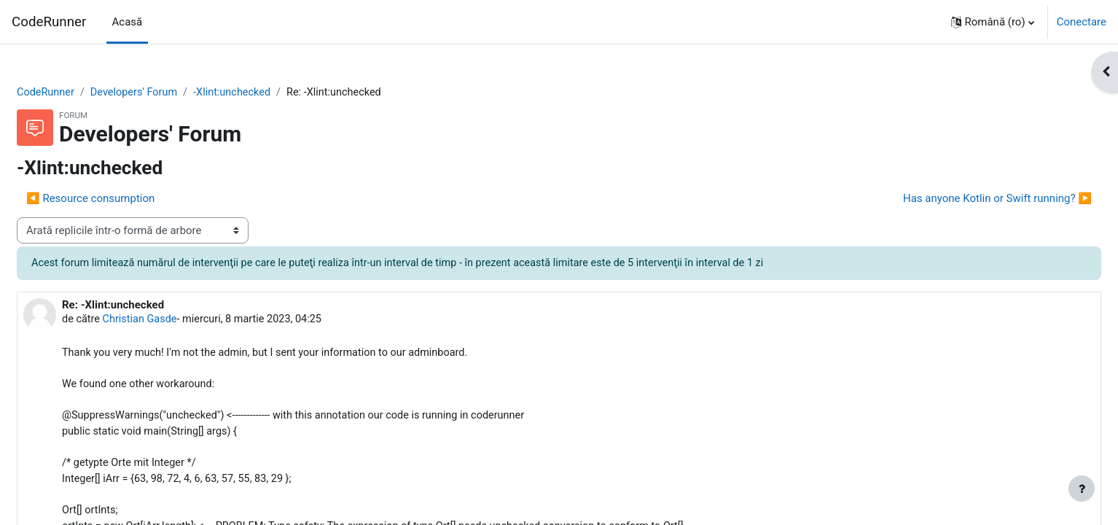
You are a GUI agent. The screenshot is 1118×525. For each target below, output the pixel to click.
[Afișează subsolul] (1081, 488)
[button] (992, 22)
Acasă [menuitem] (127, 21)
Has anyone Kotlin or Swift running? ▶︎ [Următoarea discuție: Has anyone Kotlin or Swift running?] (962, 199)
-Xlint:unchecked (274, 92)
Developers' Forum (173, 92)
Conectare (1081, 21)
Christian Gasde (177, 320)
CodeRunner (49, 22)
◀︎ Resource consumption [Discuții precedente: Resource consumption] (125, 199)
